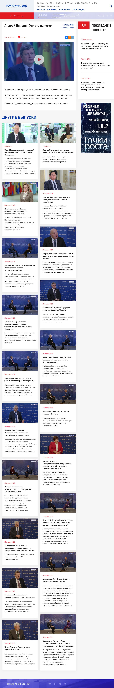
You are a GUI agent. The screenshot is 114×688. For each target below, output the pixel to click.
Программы (64, 9)
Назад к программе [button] (67, 27)
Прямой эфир (16, 16)
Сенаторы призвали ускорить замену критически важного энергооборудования (95, 46)
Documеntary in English (48, 6)
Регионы (50, 3)
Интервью (52, 9)
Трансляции (78, 9)
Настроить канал (64, 3)
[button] (111, 6)
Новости (41, 9)
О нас (95, 3)
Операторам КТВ (82, 3)
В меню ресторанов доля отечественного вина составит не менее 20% (95, 65)
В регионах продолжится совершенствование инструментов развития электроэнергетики (93, 86)
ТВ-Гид (40, 3)
